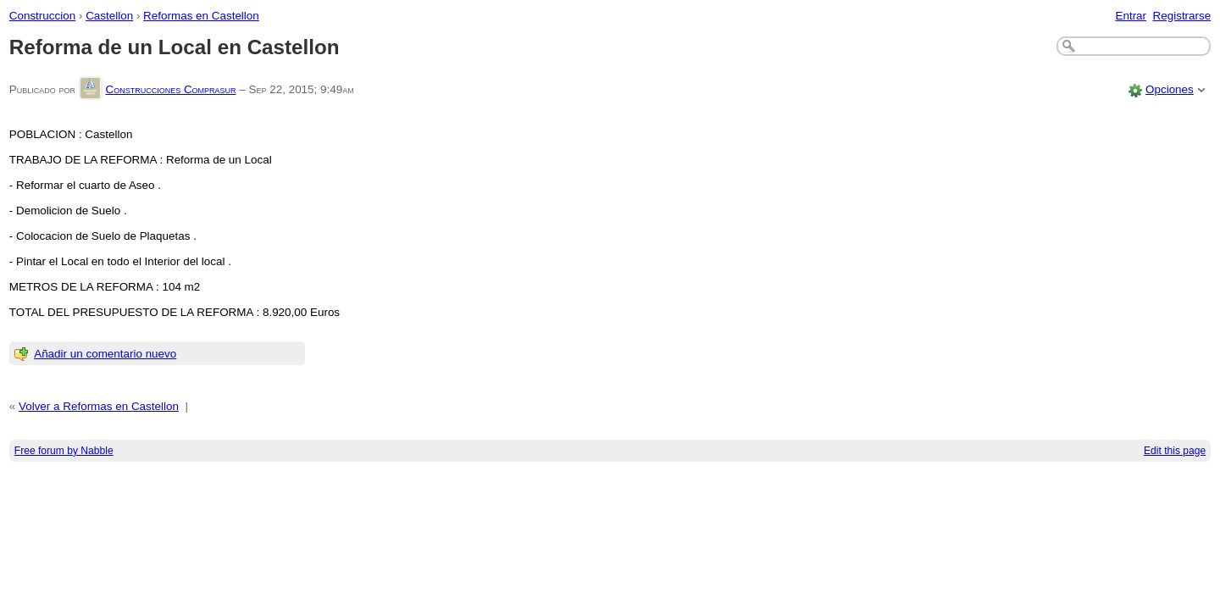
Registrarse (1182, 15)
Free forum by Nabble (64, 451)
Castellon (109, 15)
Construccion (42, 15)
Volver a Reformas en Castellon (99, 406)
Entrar (1130, 15)
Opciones (1169, 89)
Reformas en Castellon (201, 15)
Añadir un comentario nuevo (105, 353)
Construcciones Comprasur (170, 89)
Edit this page (1175, 451)
